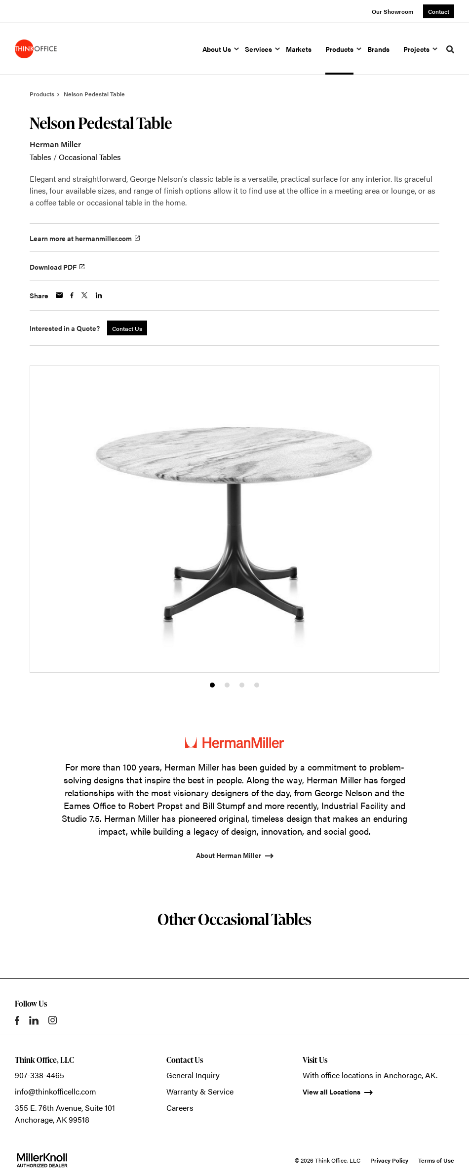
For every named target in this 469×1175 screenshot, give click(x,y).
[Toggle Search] (450, 49)
